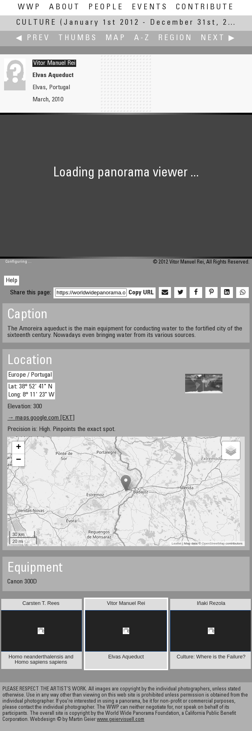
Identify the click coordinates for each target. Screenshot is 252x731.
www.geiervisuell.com (120, 719)
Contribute (205, 7)
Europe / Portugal (30, 375)
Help (11, 280)
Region (175, 38)
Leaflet (177, 543)
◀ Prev (33, 38)
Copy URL (141, 292)
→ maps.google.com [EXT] (41, 418)
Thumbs (77, 38)
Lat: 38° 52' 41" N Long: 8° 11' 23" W (31, 391)
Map (115, 38)
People (106, 7)
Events (150, 7)
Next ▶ (218, 38)
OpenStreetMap (213, 543)
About (64, 7)
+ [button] (18, 448)
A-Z (142, 38)
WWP (29, 7)
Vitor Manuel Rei (54, 63)
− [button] (18, 460)
